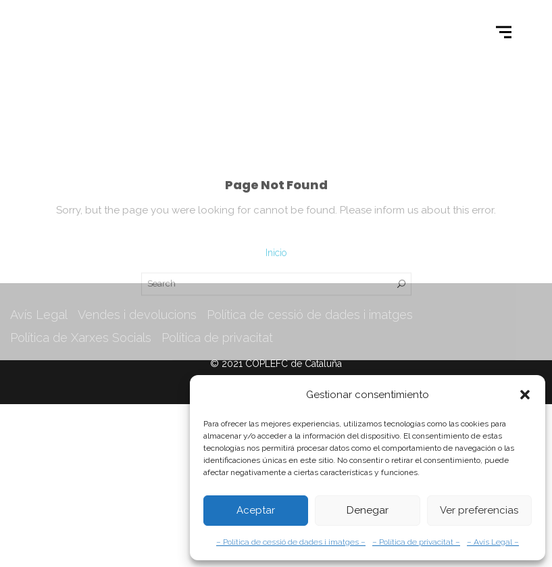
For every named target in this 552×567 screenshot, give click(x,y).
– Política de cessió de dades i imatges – (291, 542)
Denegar (367, 510)
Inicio (276, 287)
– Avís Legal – (493, 542)
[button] (525, 394)
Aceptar (255, 510)
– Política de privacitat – (416, 542)
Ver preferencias (479, 510)
